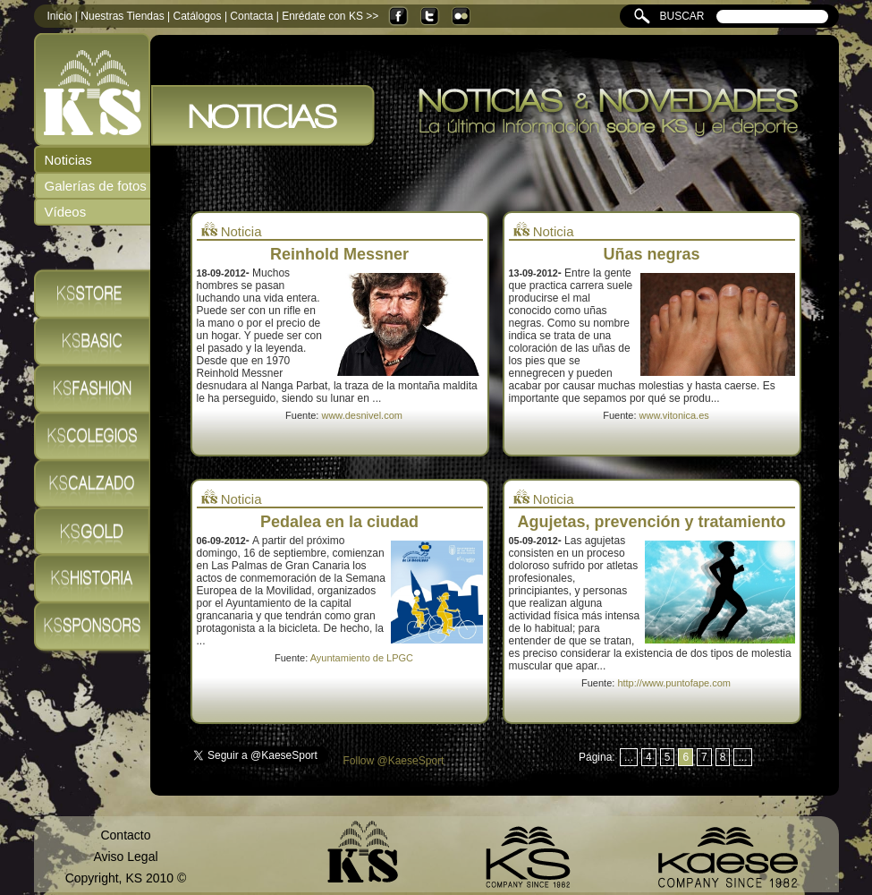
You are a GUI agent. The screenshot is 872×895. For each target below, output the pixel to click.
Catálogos (198, 16)
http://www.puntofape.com (674, 683)
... (628, 757)
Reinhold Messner (339, 254)
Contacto (125, 835)
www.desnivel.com (361, 415)
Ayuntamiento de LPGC (361, 657)
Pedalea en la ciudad (339, 522)
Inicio (59, 16)
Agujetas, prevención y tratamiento (651, 522)
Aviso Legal (125, 856)
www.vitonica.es (674, 415)
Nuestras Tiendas (122, 16)
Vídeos (66, 211)
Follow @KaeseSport (393, 760)
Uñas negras (651, 254)
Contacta (251, 16)
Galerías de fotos (96, 185)
